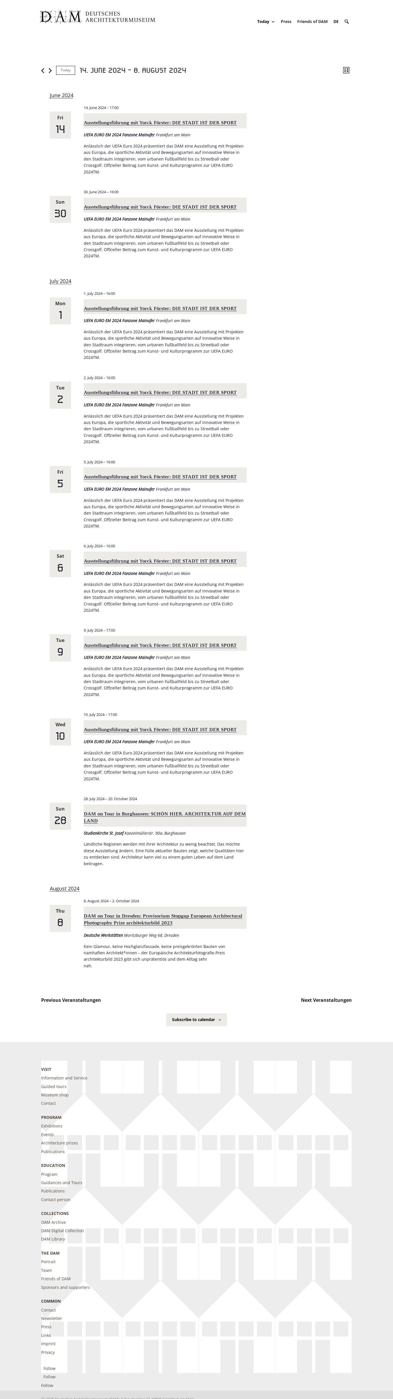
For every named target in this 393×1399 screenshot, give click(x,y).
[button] (347, 21)
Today (266, 21)
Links (46, 1335)
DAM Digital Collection (62, 1230)
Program (51, 1117)
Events (47, 1134)
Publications (53, 1151)
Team (46, 1270)
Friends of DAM (312, 21)
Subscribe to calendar (193, 1019)
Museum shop (55, 1095)
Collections (55, 1213)
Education (53, 1165)
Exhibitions (51, 1126)
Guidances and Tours (61, 1182)
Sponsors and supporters (65, 1287)
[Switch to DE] (336, 21)
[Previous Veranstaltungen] (42, 70)
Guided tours (53, 1086)
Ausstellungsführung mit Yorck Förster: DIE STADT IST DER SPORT (160, 122)
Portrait (48, 1261)
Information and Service (64, 1078)
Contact (48, 1103)
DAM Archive (53, 1222)
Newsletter (51, 1318)
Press (286, 21)
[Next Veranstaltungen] (50, 70)
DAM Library (53, 1239)
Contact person (55, 1199)
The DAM (50, 1253)
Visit (46, 1069)
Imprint (48, 1343)
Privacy (48, 1352)
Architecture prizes (59, 1143)
